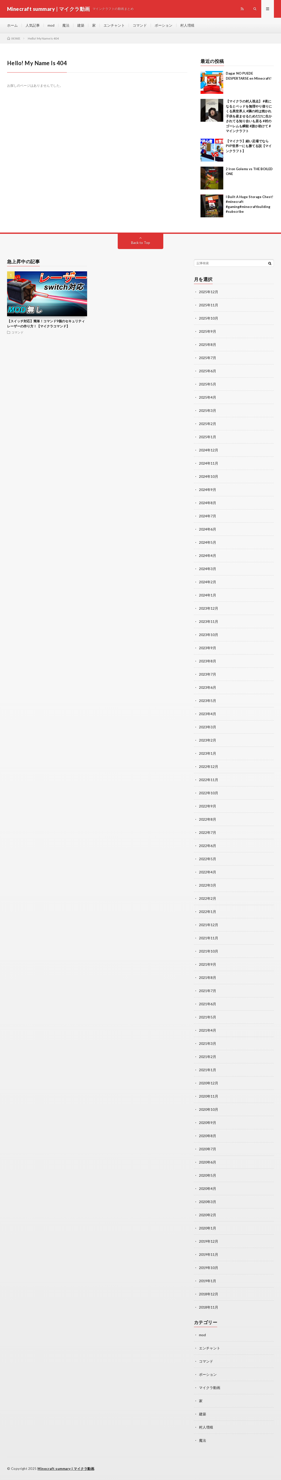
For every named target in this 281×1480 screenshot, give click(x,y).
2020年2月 (207, 1215)
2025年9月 (207, 331)
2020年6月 (207, 1162)
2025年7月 (207, 358)
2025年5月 (207, 384)
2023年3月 (207, 727)
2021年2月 (207, 1056)
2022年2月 (207, 898)
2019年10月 (208, 1267)
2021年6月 (207, 1004)
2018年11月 (208, 1307)
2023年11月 (208, 621)
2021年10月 (208, 951)
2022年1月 (207, 911)
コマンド (140, 25)
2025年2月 (207, 423)
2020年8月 (207, 1136)
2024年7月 (207, 516)
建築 (80, 25)
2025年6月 (207, 371)
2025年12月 (208, 292)
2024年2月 (207, 582)
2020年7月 (207, 1149)
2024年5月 (207, 542)
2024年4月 (207, 555)
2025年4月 (207, 397)
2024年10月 (208, 476)
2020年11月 (208, 1096)
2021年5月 (207, 1017)
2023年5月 (207, 700)
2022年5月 (207, 859)
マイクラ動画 (209, 1387)
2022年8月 (207, 819)
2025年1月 (207, 437)
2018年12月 (208, 1294)
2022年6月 (207, 845)
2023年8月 (207, 661)
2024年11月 (208, 463)
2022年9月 (207, 806)
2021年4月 (207, 1030)
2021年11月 (208, 938)
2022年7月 (207, 832)
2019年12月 (208, 1241)
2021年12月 (208, 925)
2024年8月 (207, 503)
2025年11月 (208, 305)
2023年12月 (208, 608)
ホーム (12, 25)
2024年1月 (207, 595)
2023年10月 (208, 634)
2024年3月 (207, 569)
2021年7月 (207, 991)
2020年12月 (208, 1083)
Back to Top (140, 242)
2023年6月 (207, 687)
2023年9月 (207, 648)
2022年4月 (207, 872)
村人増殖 (187, 25)
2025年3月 (207, 410)
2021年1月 (207, 1070)
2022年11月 (208, 780)
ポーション (163, 25)
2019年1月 (207, 1281)
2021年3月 (207, 1043)
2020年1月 (207, 1228)
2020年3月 (207, 1202)
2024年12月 (208, 450)
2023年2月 (207, 740)
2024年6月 (207, 529)
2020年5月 (207, 1175)
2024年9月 (207, 489)
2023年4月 (207, 714)
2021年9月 (207, 964)
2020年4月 (207, 1188)
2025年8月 (207, 344)
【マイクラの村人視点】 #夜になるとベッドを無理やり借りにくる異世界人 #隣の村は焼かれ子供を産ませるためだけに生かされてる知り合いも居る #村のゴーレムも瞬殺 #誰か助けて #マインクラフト (249, 116)
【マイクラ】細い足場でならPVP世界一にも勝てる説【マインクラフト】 (249, 146)
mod (51, 25)
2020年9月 (207, 1122)
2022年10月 (208, 793)
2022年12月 (208, 766)
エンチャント (114, 25)
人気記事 (33, 25)
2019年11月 (208, 1254)
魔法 (65, 25)
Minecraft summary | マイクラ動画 (65, 1469)
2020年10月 (208, 1109)
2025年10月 (208, 318)
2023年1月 (207, 753)
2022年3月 (207, 885)
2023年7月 (207, 674)
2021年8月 (207, 977)
